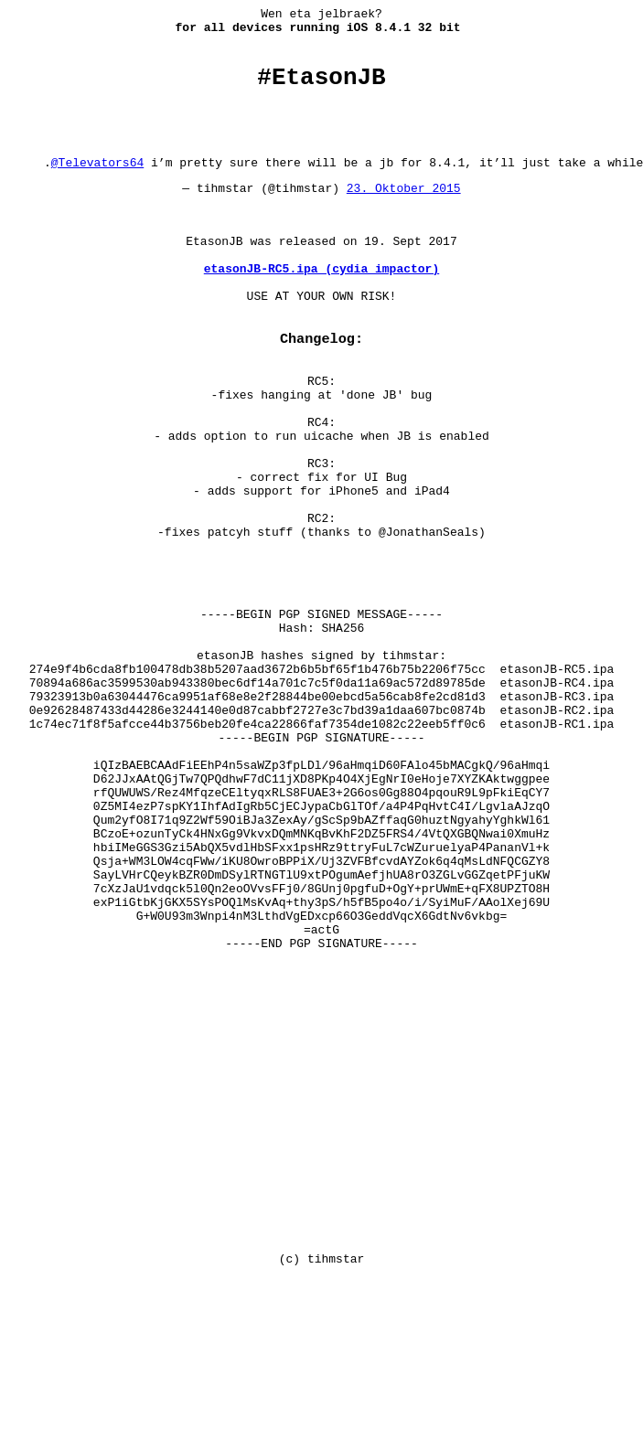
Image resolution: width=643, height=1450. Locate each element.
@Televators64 (97, 184)
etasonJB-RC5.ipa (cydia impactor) (321, 306)
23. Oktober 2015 (404, 212)
